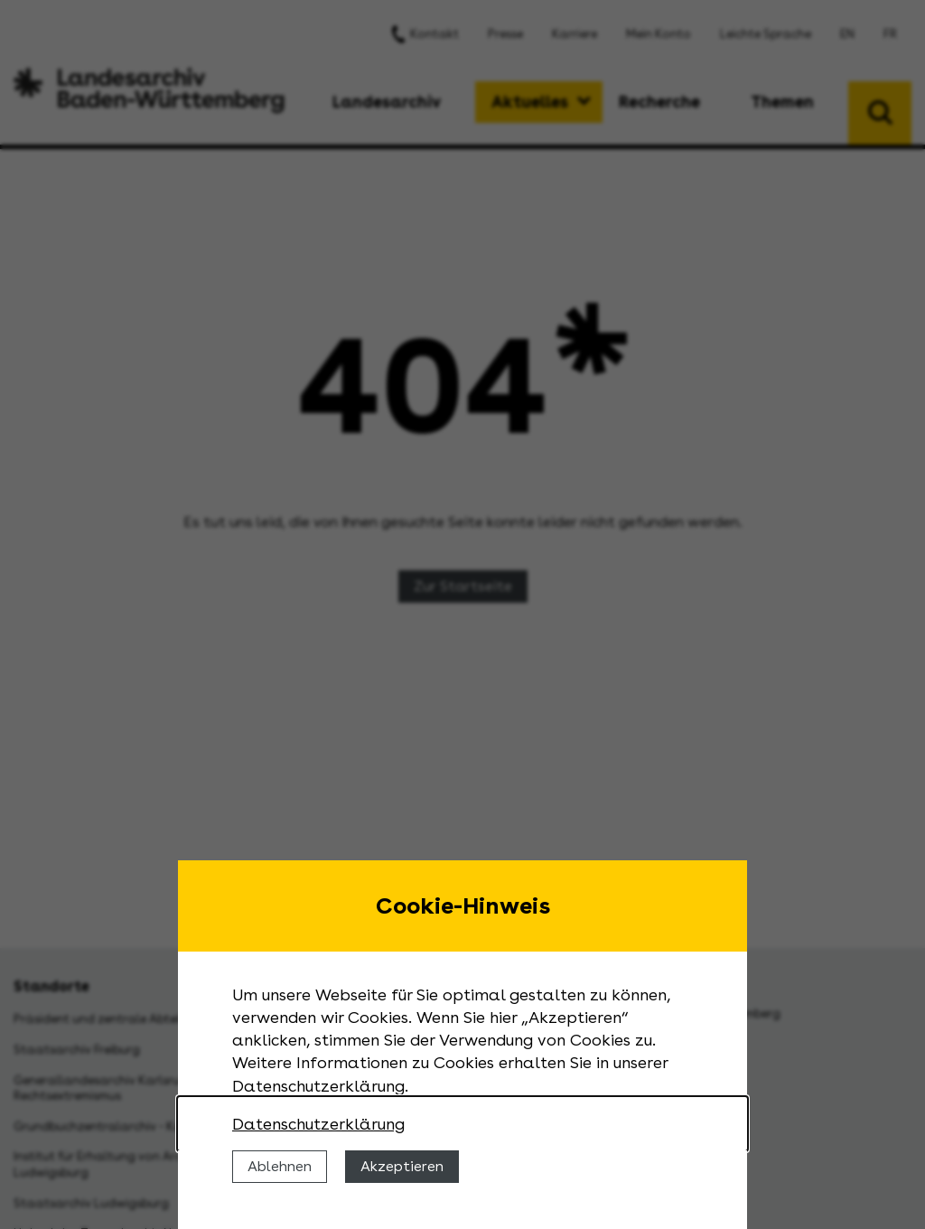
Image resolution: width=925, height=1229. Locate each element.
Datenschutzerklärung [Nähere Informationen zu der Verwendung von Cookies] (318, 1123)
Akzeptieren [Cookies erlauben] (402, 1166)
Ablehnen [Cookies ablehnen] (280, 1166)
